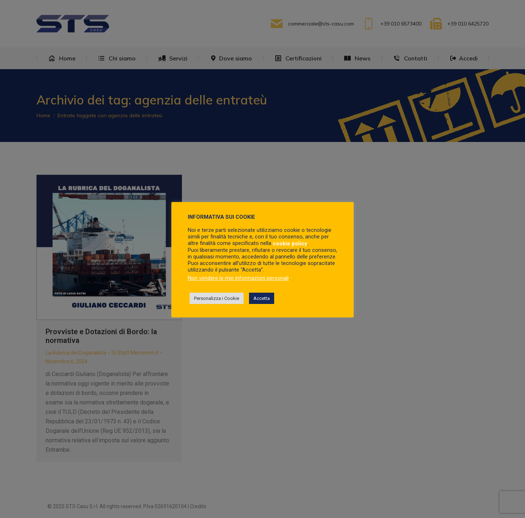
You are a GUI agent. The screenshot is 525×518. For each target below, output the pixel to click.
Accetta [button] (261, 298)
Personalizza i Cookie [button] (216, 298)
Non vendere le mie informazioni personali (238, 278)
